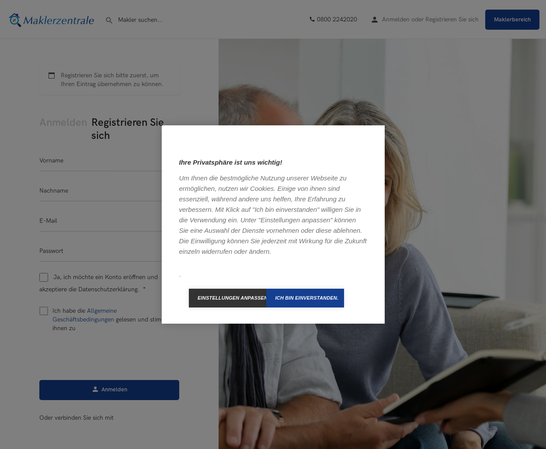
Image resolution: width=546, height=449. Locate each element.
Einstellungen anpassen (232, 297)
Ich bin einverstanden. (306, 297)
